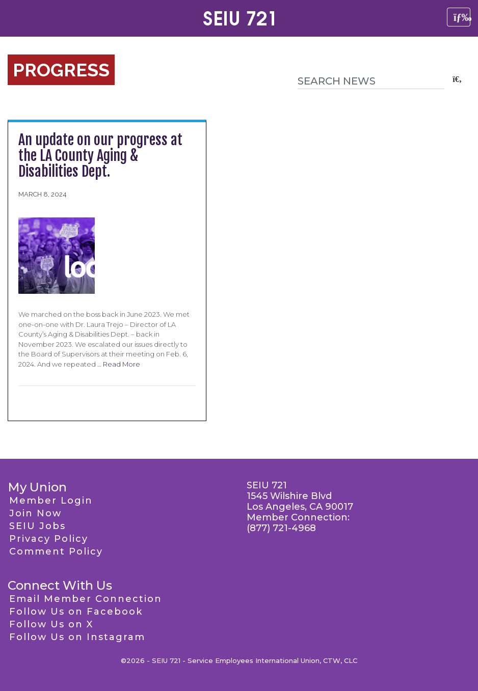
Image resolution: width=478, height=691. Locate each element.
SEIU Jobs (37, 526)
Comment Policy (56, 551)
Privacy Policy (48, 538)
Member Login (51, 500)
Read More (121, 364)
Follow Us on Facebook (76, 611)
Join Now (35, 513)
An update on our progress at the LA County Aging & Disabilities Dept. (100, 155)
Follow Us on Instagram (77, 637)
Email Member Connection (85, 598)
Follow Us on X (51, 624)
